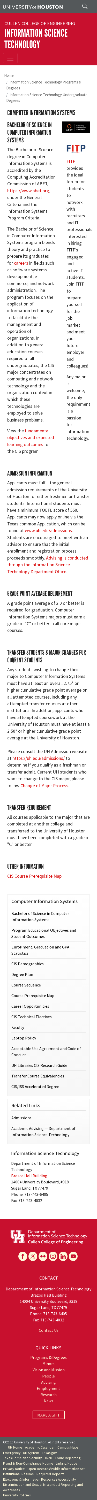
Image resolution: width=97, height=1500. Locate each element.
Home (9, 75)
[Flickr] (43, 1256)
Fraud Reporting (67, 1458)
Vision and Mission (49, 1369)
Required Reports (50, 1474)
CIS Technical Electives (31, 1016)
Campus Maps (67, 1447)
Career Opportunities (30, 1006)
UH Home (15, 1447)
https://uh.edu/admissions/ (38, 758)
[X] (32, 1256)
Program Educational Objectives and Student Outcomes (43, 933)
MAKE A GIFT (48, 1415)
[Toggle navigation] (10, 58)
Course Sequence (26, 985)
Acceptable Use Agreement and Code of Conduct (46, 1051)
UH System (31, 1453)
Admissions (21, 1117)
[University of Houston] (33, 6)
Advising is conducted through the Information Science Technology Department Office (47, 565)
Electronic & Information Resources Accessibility (39, 1479)
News (48, 1400)
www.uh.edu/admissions (48, 530)
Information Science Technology (36, 39)
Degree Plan (22, 974)
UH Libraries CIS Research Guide (39, 1065)
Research (48, 1394)
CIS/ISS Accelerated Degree (35, 1086)
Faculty (17, 1027)
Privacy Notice (14, 1469)
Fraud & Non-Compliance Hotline (28, 1463)
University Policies (17, 1495)
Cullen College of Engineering (39, 23)
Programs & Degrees (48, 1357)
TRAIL (48, 1458)
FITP (70, 161)
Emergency (11, 1453)
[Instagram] (53, 1256)
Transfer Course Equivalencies (37, 1075)
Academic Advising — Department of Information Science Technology (43, 1131)
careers (21, 263)
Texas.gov (49, 1453)
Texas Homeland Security (22, 1458)
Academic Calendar (40, 1447)
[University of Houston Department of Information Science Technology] (48, 1236)
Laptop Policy (23, 1037)
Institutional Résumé (18, 1474)
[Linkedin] (63, 1256)
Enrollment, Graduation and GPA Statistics (40, 950)
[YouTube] (73, 1256)
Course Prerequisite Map (32, 995)
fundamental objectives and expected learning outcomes (30, 437)
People (48, 1376)
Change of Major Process (44, 786)
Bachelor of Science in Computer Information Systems (40, 916)
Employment (48, 1388)
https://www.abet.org (28, 191)
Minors (48, 1363)
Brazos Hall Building (29, 1175)
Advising (48, 1382)
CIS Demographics (27, 963)
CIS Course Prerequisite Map (34, 876)
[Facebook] (22, 1256)
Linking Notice (66, 1463)
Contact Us (48, 1330)
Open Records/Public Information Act (56, 1469)
